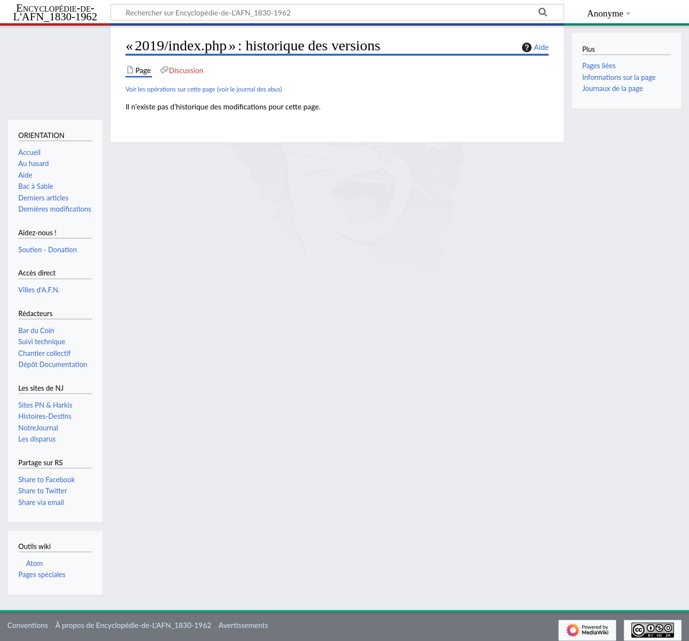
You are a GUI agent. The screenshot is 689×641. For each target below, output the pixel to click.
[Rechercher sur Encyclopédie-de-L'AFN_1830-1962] (337, 12)
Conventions (27, 625)
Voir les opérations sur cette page (170, 89)
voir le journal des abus (249, 89)
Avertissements (243, 625)
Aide (534, 47)
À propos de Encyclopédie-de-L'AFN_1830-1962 (133, 625)
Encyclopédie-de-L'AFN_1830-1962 (55, 13)
